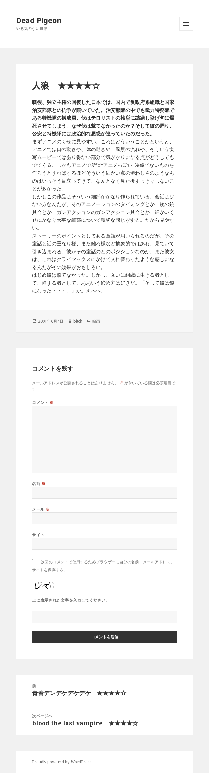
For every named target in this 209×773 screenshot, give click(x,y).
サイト (38, 534)
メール (40, 509)
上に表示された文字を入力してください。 (71, 600)
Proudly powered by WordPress (62, 761)
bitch (77, 321)
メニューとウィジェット (186, 30)
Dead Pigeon (38, 20)
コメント (43, 402)
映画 (96, 321)
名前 (38, 483)
